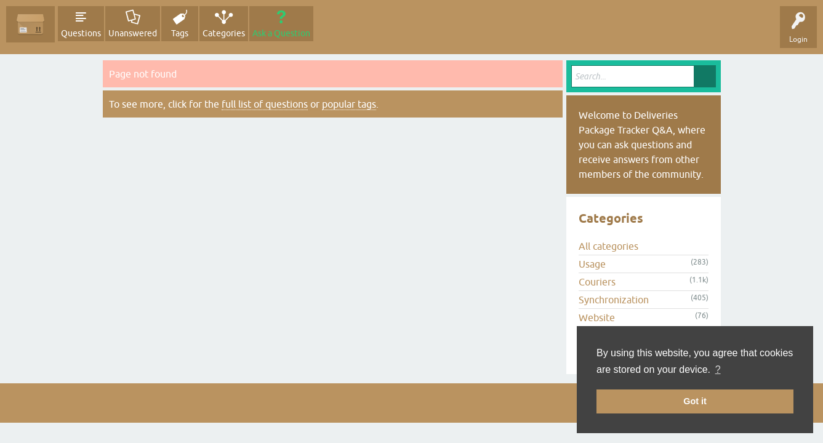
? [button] (718, 369)
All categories (608, 246)
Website (597, 317)
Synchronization (614, 299)
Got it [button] (695, 401)
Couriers (597, 281)
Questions (81, 33)
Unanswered (132, 33)
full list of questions (265, 104)
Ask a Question (281, 33)
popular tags (349, 104)
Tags (179, 33)
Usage (592, 263)
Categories (224, 33)
